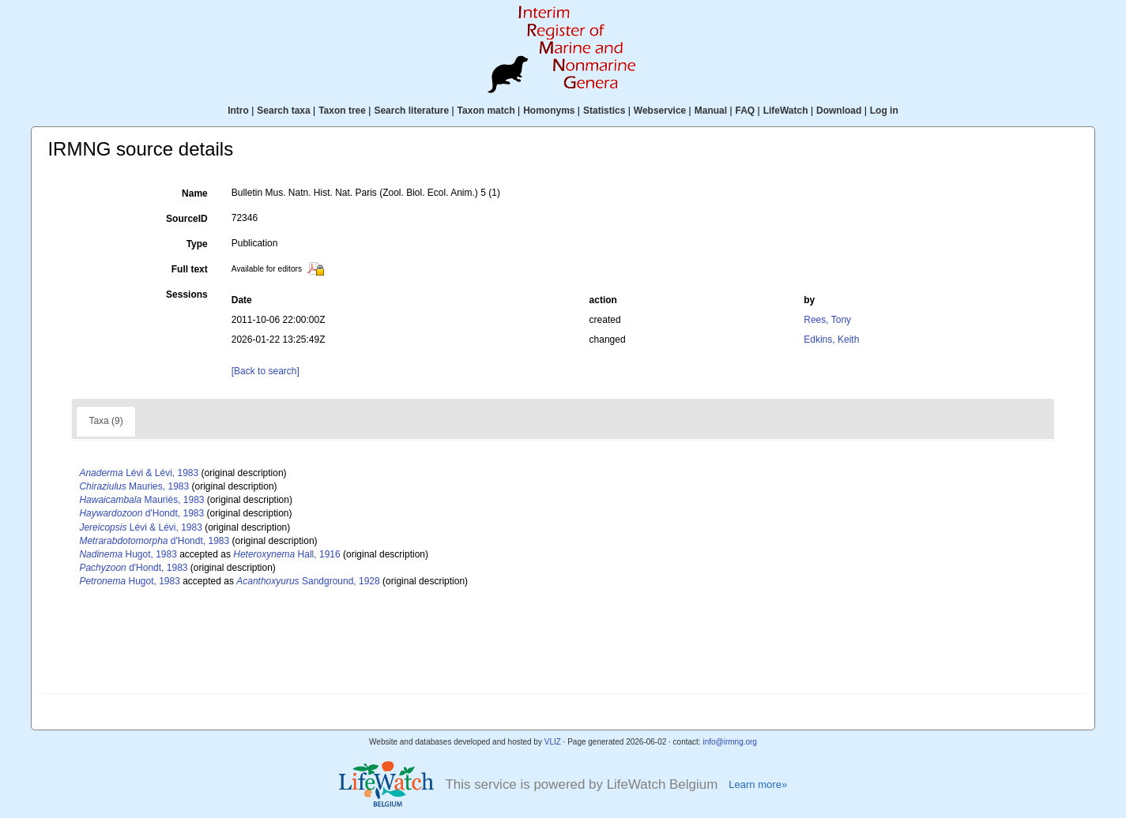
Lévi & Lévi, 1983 (138, 472)
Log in (884, 110)
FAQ (745, 110)
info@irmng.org (729, 741)
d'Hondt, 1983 (141, 513)
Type (197, 244)
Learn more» (758, 784)
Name (195, 193)
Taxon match (486, 110)
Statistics (604, 110)
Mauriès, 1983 (141, 499)
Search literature (411, 110)
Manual (711, 110)
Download (838, 110)
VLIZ (552, 741)
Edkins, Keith (831, 339)
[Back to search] (265, 371)
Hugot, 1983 (127, 554)
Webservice (660, 110)
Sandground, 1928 (307, 581)
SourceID (187, 218)
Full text (189, 269)
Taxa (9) (105, 420)
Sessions (187, 294)
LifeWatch (785, 110)
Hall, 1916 (286, 554)
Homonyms (548, 110)
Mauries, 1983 (134, 486)
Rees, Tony (827, 319)
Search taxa (283, 110)
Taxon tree (342, 110)
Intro (238, 110)
